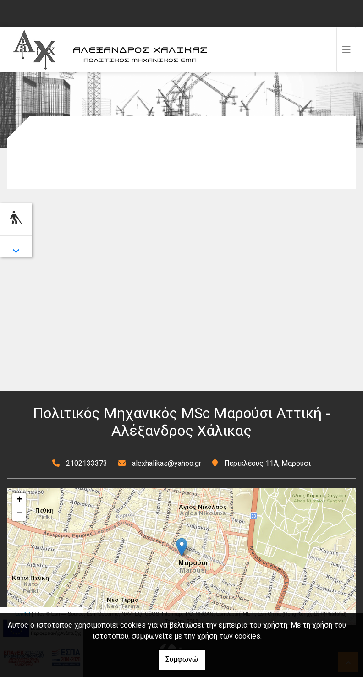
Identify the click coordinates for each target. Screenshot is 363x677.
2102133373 (86, 463)
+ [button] (19, 500)
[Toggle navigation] (346, 49)
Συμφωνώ (181, 659)
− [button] (19, 514)
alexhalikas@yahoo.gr (166, 463)
